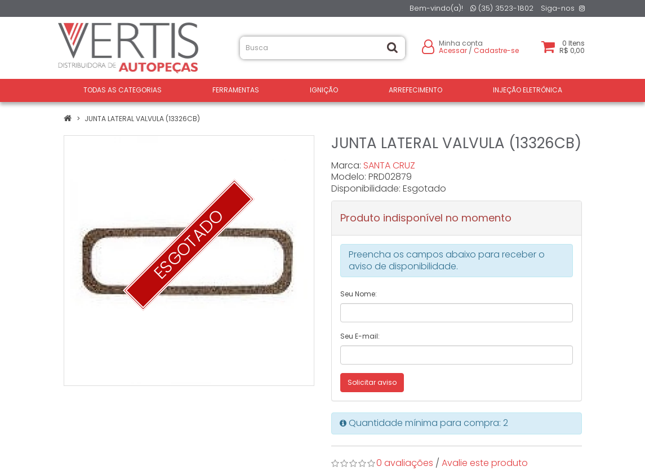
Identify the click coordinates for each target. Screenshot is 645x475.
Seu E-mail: (360, 336)
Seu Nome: (358, 294)
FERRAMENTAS (235, 90)
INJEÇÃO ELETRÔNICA (527, 90)
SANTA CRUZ (389, 165)
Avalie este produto (485, 462)
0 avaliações (404, 462)
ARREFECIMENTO (415, 90)
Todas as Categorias (122, 90)
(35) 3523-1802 (501, 8)
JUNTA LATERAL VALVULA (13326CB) (142, 118)
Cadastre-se (496, 50)
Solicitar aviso (372, 382)
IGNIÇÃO (324, 90)
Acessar (453, 50)
